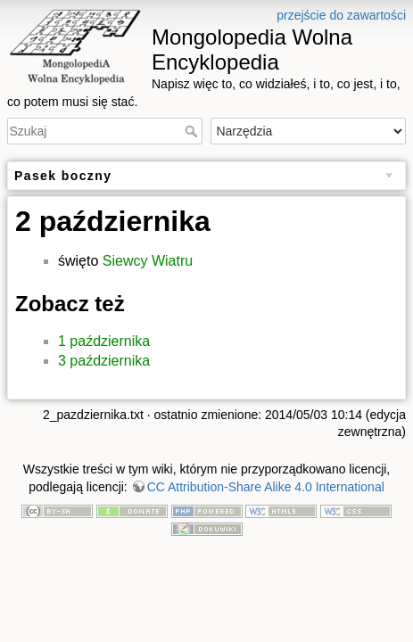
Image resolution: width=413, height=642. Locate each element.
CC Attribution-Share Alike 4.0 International (265, 487)
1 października (104, 341)
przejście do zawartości (341, 15)
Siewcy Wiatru (148, 260)
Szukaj (193, 131)
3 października (104, 360)
